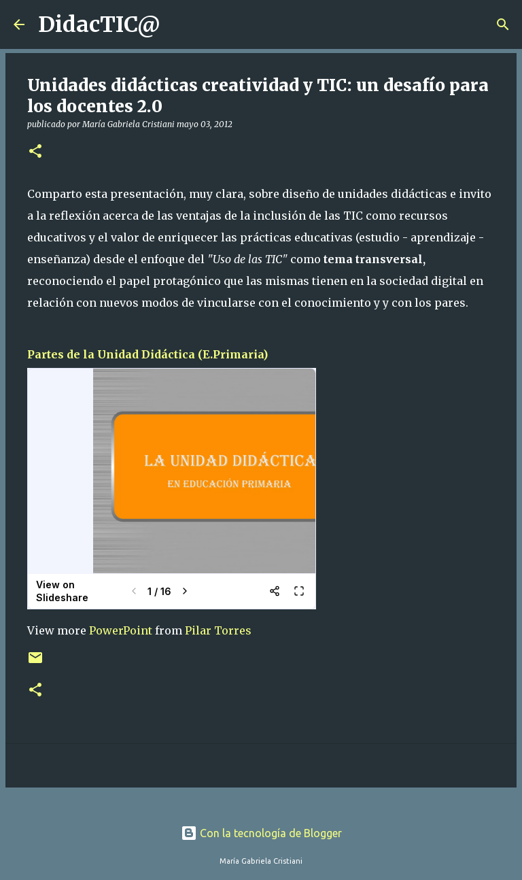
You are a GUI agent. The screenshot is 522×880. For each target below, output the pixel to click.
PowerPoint (120, 630)
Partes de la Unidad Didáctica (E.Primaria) (147, 354)
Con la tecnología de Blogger (261, 833)
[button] (35, 152)
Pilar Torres (218, 630)
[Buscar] (179, 24)
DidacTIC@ (99, 24)
